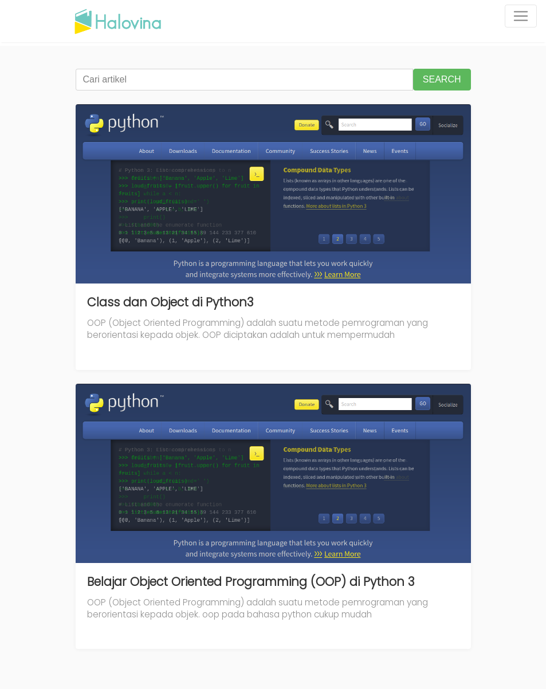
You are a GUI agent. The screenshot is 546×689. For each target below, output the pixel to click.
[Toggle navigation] (521, 16)
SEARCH (442, 79)
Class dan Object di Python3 (170, 302)
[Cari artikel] (244, 79)
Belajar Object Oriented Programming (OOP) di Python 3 (250, 581)
